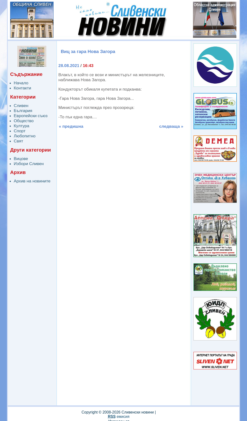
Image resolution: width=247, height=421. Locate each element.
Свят (18, 141)
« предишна (71, 126)
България (23, 110)
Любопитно (24, 136)
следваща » (171, 126)
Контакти (22, 88)
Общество (24, 120)
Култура (21, 125)
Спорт (20, 130)
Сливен (21, 105)
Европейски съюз (31, 115)
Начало (21, 82)
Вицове (21, 158)
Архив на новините (32, 181)
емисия (118, 416)
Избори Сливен (29, 163)
